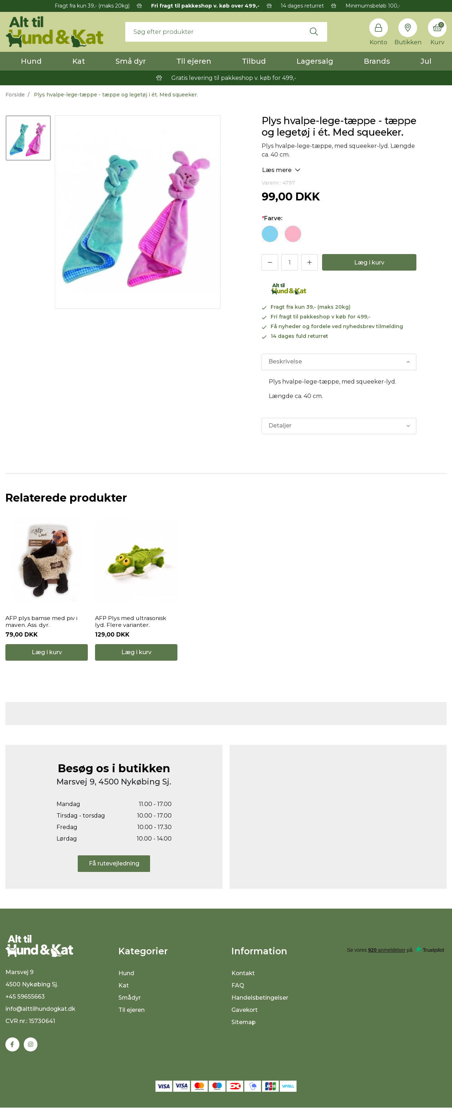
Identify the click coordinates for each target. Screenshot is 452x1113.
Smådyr (129, 1001)
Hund (31, 61)
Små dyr (131, 61)
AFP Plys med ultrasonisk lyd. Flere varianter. (131, 623)
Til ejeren (193, 61)
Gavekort (244, 1013)
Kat (78, 61)
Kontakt (243, 977)
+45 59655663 (25, 1002)
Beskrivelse (285, 361)
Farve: (272, 218)
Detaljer (279, 425)
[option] (28, 138)
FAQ (237, 989)
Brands (377, 61)
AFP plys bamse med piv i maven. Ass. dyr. (41, 623)
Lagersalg (315, 61)
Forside (15, 94)
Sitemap (243, 1026)
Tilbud (254, 61)
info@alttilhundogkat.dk (41, 1014)
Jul (426, 61)
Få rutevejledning (114, 867)
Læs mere (281, 169)
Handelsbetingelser (260, 1001)
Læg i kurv (369, 262)
